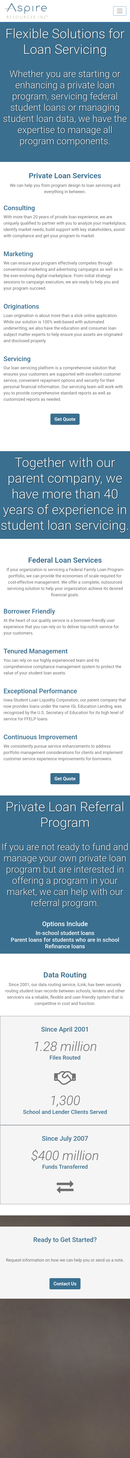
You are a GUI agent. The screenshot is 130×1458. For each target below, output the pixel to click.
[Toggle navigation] (119, 11)
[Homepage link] (26, 11)
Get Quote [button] (64, 419)
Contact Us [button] (65, 1284)
